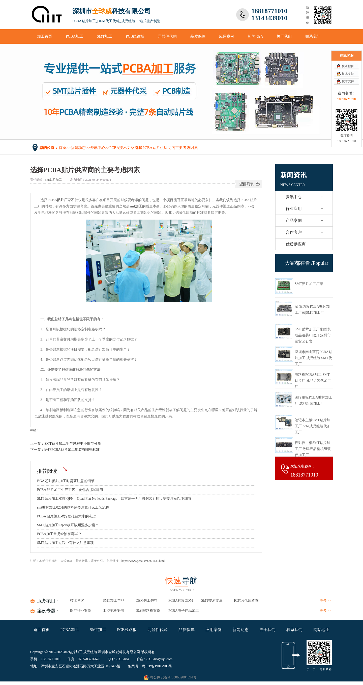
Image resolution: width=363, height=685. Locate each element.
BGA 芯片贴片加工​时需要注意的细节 (66, 481)
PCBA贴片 (55, 200)
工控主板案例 (113, 611)
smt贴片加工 (53, 179)
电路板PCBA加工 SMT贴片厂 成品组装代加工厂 (313, 381)
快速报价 (348, 66)
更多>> (325, 600)
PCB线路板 (135, 36)
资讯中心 (97, 148)
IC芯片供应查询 (246, 600)
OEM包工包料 (147, 600)
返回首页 (42, 629)
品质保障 (197, 36)
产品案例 (294, 220)
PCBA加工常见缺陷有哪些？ (59, 534)
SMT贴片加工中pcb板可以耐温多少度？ (68, 525)
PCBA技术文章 (121, 148)
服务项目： (48, 600)
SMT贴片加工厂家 (309, 284)
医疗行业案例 (80, 611)
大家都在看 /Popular (306, 263)
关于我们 (284, 36)
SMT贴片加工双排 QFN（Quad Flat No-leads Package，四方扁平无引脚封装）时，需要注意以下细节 (114, 498)
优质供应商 (296, 244)
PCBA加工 (74, 36)
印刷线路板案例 (148, 611)
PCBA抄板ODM (180, 600)
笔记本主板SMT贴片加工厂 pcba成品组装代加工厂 (312, 426)
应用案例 (226, 36)
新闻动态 (255, 36)
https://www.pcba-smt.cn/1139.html (143, 561)
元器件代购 (167, 36)
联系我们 (312, 36)
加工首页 (44, 36)
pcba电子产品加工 (183, 611)
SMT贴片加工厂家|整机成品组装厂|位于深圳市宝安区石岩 (313, 335)
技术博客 (77, 600)
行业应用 (294, 208)
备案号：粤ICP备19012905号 (150, 666)
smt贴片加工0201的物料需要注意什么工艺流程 (73, 507)
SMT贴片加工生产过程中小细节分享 (72, 443)
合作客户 (294, 232)
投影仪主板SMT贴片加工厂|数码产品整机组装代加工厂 (313, 449)
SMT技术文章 (212, 600)
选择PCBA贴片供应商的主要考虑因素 (166, 148)
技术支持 (348, 73)
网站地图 (321, 629)
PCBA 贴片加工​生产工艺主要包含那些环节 (70, 490)
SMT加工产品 (113, 600)
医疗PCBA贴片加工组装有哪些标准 (72, 450)
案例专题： (48, 610)
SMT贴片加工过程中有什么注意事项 (65, 543)
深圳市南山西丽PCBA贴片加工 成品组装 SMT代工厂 (313, 358)
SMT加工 (104, 36)
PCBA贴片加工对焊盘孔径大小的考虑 (66, 516)
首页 (62, 148)
